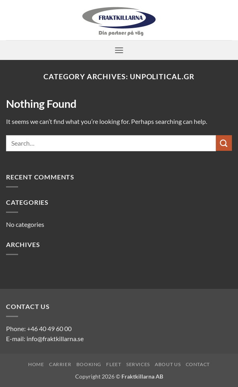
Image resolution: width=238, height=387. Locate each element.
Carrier (60, 364)
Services (138, 364)
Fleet (113, 364)
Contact (198, 364)
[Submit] (224, 143)
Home (36, 364)
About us (168, 364)
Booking (88, 364)
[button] (119, 50)
